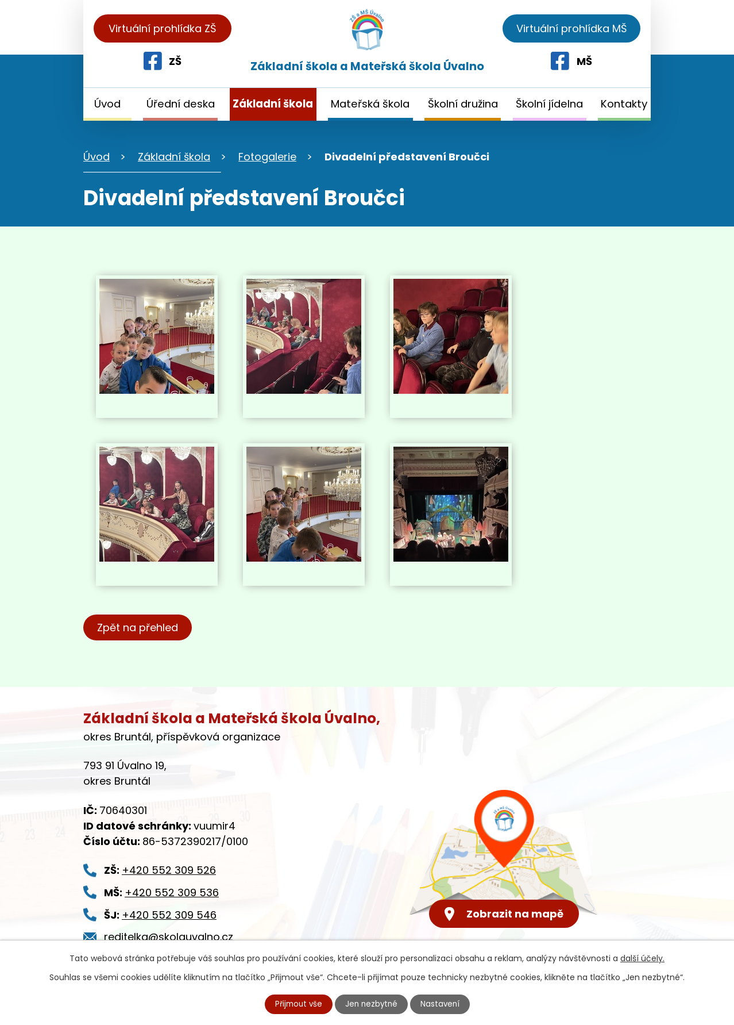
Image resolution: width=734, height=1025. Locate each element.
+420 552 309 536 (172, 892)
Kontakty (624, 104)
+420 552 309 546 (169, 915)
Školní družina (463, 104)
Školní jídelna (549, 104)
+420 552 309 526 (169, 870)
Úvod (107, 104)
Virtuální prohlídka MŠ (571, 28)
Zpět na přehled (139, 627)
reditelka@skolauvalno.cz (168, 937)
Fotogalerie (267, 156)
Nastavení (442, 1003)
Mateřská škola (370, 104)
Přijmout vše (297, 1003)
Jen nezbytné (372, 1003)
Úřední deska (180, 104)
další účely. (642, 957)
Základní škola (273, 104)
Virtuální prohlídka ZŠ (163, 28)
